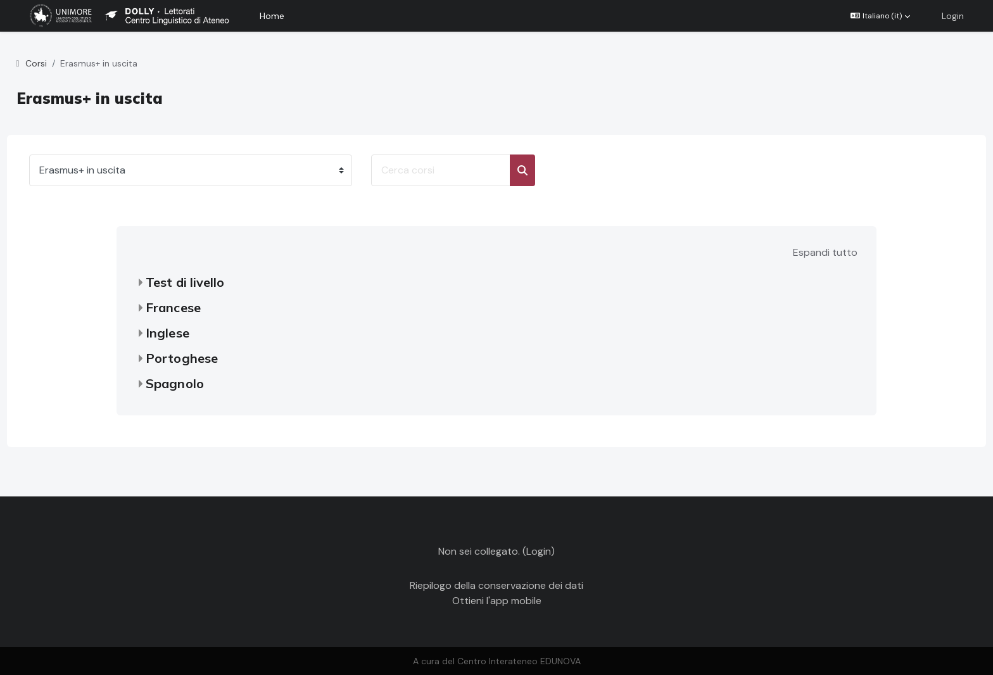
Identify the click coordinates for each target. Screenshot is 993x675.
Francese (173, 307)
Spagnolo (175, 383)
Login (953, 16)
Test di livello (185, 282)
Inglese (167, 333)
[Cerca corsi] (464, 170)
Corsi (59, 63)
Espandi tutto (825, 252)
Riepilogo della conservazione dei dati (496, 585)
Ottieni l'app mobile (496, 600)
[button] (880, 16)
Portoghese (182, 358)
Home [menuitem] (272, 16)
